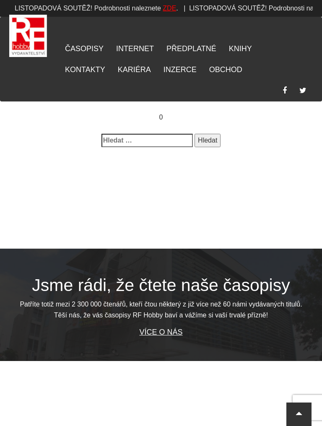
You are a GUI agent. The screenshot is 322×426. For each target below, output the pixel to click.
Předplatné (191, 48)
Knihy (240, 48)
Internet (135, 48)
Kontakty (85, 69)
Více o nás (160, 332)
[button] (299, 414)
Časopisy (84, 48)
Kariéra (134, 69)
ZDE (144, 8)
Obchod (225, 69)
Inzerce (180, 69)
